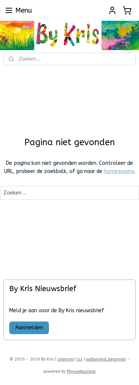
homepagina (119, 171)
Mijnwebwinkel (81, 371)
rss (80, 359)
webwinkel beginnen (106, 359)
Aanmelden (29, 327)
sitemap (65, 359)
